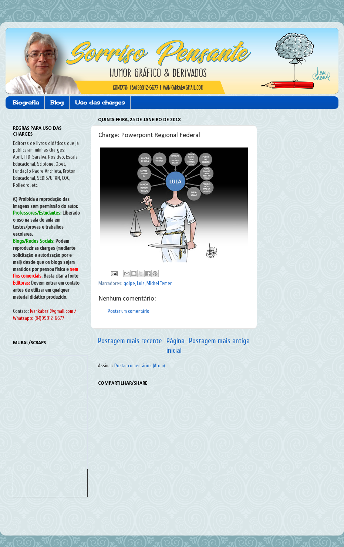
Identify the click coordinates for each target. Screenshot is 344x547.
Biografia (26, 102)
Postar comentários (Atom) (139, 366)
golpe (129, 283)
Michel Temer (159, 283)
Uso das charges (100, 102)
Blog (57, 102)
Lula (141, 283)
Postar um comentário (128, 311)
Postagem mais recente (130, 341)
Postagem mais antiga (219, 341)
